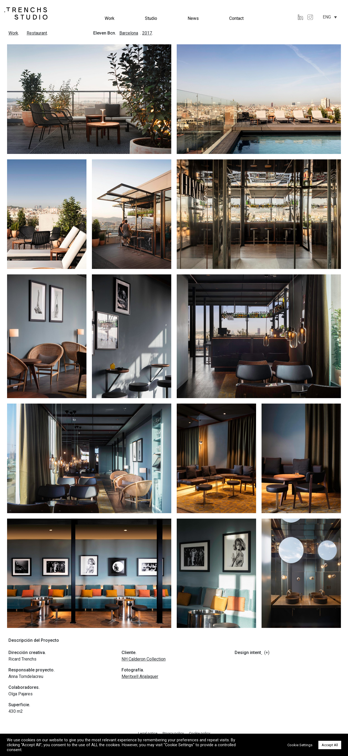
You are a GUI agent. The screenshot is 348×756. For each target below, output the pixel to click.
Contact (236, 18)
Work (109, 18)
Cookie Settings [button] (299, 745)
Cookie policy (199, 733)
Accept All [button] (330, 745)
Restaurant (37, 33)
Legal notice (148, 733)
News (193, 18)
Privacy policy (174, 733)
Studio (151, 18)
